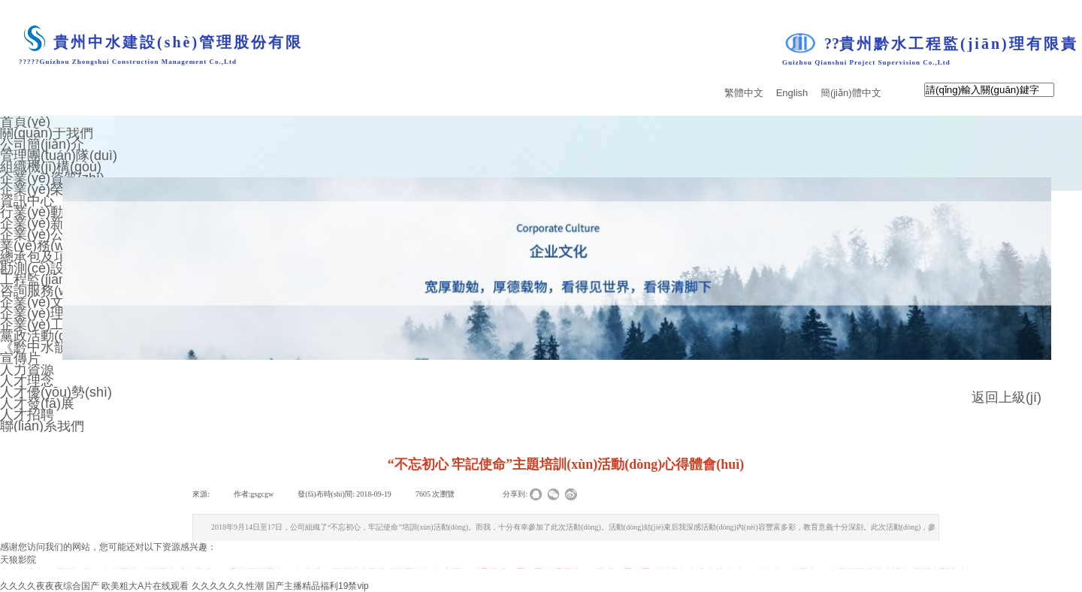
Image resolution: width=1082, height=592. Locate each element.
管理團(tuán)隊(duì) (58, 155)
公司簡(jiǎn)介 (42, 144)
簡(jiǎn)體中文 (851, 93)
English (792, 93)
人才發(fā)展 (37, 403)
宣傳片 (20, 358)
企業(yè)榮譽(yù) (50, 189)
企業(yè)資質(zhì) (52, 178)
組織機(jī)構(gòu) (50, 166)
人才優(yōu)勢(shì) (56, 392)
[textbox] (989, 90)
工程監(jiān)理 (42, 279)
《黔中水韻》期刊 (54, 347)
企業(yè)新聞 (38, 223)
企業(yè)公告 (38, 234)
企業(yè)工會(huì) (52, 324)
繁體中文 (743, 93)
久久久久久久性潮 (228, 586)
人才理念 (27, 380)
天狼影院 (18, 559)
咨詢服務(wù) (40, 290)
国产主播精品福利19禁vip (317, 586)
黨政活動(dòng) (46, 335)
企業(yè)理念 (38, 313)
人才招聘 (27, 414)
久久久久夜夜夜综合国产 (49, 586)
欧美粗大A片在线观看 (145, 586)
